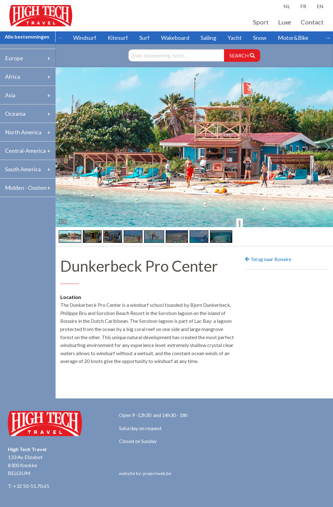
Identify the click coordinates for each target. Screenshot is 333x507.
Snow (259, 37)
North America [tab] (23, 132)
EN (320, 6)
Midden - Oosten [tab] (25, 187)
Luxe (284, 22)
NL (286, 6)
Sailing (208, 37)
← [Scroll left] (61, 37)
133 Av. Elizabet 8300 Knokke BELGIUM (25, 465)
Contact (312, 22)
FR (303, 6)
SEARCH (242, 55)
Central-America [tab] (25, 150)
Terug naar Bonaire (268, 259)
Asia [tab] (10, 95)
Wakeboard (175, 37)
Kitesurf (118, 37)
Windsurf (84, 37)
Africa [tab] (12, 76)
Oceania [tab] (15, 113)
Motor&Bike (293, 37)
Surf (144, 37)
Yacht (235, 37)
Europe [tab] (14, 58)
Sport (261, 22)
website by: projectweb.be (145, 473)
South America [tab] (23, 169)
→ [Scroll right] (327, 37)
